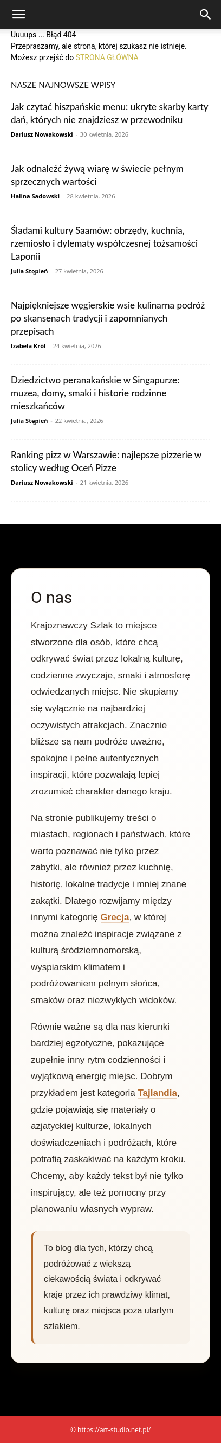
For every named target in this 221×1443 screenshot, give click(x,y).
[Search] (206, 14)
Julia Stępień (29, 271)
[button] (18, 14)
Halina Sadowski (35, 196)
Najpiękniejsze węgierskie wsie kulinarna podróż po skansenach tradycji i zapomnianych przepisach (108, 318)
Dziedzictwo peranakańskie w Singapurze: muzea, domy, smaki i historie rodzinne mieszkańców (95, 393)
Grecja (115, 917)
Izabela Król (28, 346)
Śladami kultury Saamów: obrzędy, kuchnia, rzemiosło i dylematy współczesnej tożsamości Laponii (104, 243)
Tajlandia (157, 1093)
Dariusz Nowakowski (42, 134)
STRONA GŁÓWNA (107, 57)
